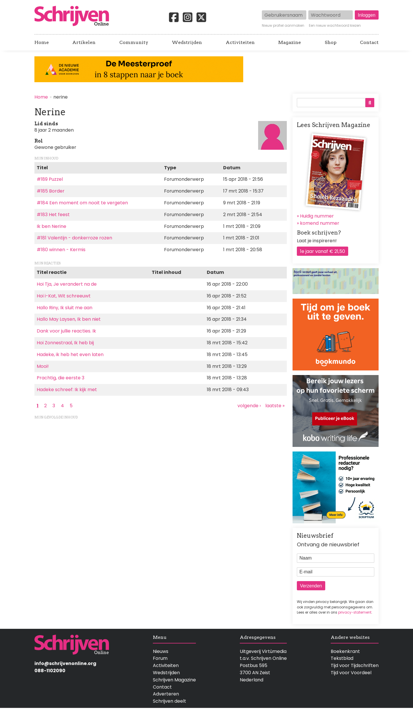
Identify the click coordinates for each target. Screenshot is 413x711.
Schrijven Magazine (174, 680)
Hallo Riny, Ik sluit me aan (64, 307)
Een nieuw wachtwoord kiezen (335, 25)
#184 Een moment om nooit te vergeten (82, 202)
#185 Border (51, 191)
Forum (160, 658)
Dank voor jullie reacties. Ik (66, 331)
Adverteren (166, 694)
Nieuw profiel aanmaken (283, 25)
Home (41, 42)
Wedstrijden (187, 42)
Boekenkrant (345, 651)
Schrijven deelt (169, 701)
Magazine (289, 42)
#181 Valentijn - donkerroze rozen (74, 238)
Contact (369, 42)
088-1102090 (49, 670)
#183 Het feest (53, 214)
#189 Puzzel (50, 179)
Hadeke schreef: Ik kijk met (67, 389)
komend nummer (319, 223)
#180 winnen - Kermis (61, 249)
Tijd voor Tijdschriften (355, 665)
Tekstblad (342, 658)
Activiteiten (240, 42)
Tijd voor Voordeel (351, 672)
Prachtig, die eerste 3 (60, 377)
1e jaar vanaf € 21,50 (322, 251)
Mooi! (43, 366)
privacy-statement (354, 612)
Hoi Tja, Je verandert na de (67, 284)
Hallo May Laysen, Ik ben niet (69, 319)
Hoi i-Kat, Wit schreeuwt (64, 296)
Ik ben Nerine (51, 226)
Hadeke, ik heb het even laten (70, 354)
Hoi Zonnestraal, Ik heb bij (65, 342)
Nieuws (160, 651)
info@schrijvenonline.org (65, 663)
